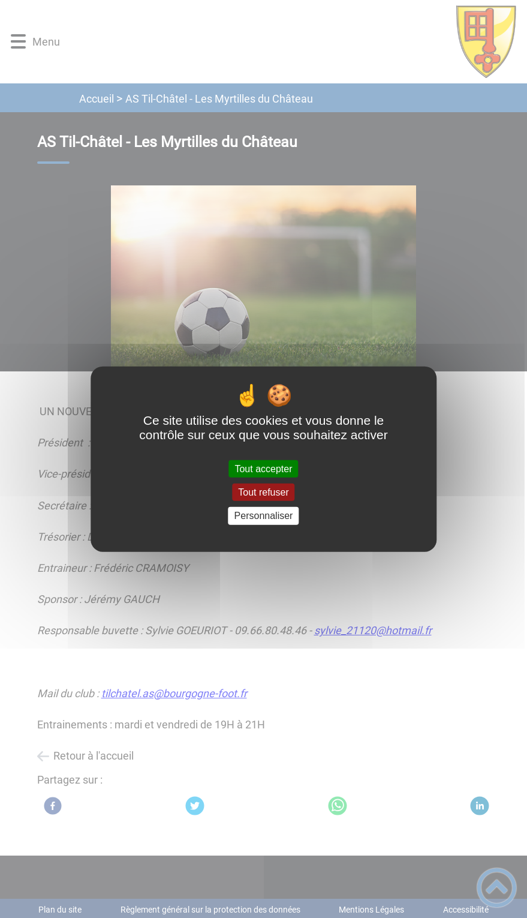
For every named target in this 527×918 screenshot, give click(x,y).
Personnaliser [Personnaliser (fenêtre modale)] (263, 516)
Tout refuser (263, 492)
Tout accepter (263, 469)
